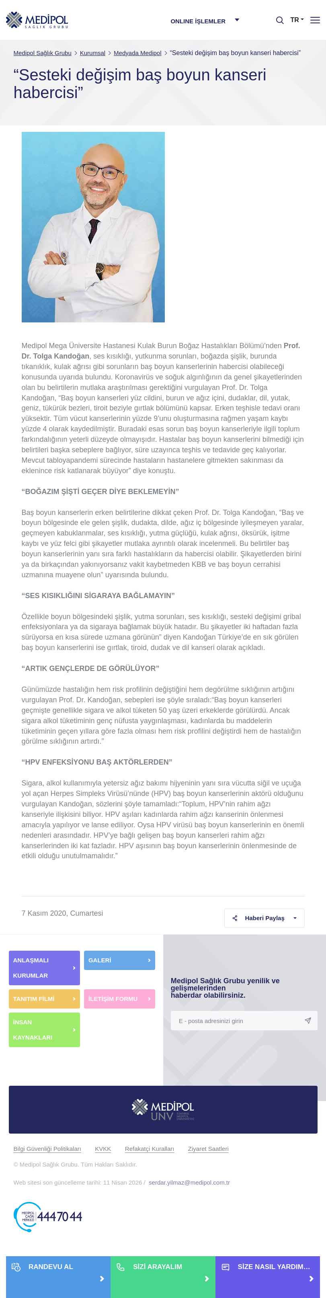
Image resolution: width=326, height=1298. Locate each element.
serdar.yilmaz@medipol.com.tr (189, 1182)
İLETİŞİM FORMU (113, 998)
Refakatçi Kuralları (149, 1148)
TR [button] (295, 19)
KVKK (103, 1148)
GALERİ (99, 960)
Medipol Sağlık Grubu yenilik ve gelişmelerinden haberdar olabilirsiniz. (225, 988)
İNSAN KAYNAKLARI (33, 1030)
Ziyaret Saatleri (208, 1148)
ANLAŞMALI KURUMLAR (31, 968)
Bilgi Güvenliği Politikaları (47, 1148)
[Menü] (315, 20)
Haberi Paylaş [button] (258, 918)
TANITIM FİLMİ (34, 998)
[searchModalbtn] (277, 17)
